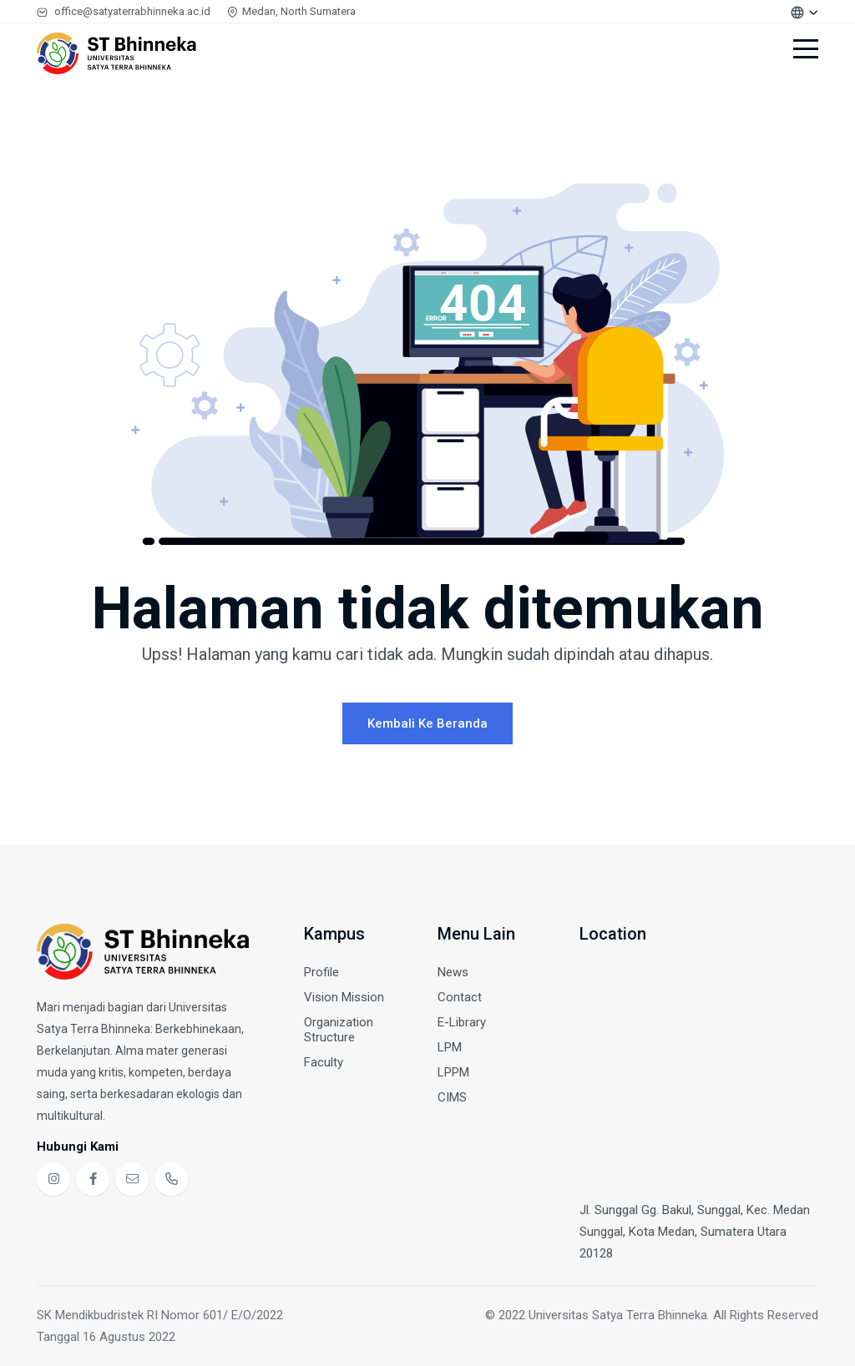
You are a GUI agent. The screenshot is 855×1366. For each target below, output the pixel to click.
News (453, 972)
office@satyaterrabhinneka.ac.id (123, 11)
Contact (460, 997)
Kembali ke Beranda (427, 723)
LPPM (453, 1072)
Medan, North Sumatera (291, 11)
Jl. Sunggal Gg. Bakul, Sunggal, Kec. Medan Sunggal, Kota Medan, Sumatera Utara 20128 (694, 1231)
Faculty (323, 1062)
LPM (450, 1047)
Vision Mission (344, 997)
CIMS (452, 1097)
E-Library (462, 1022)
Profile (321, 972)
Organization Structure (338, 1030)
